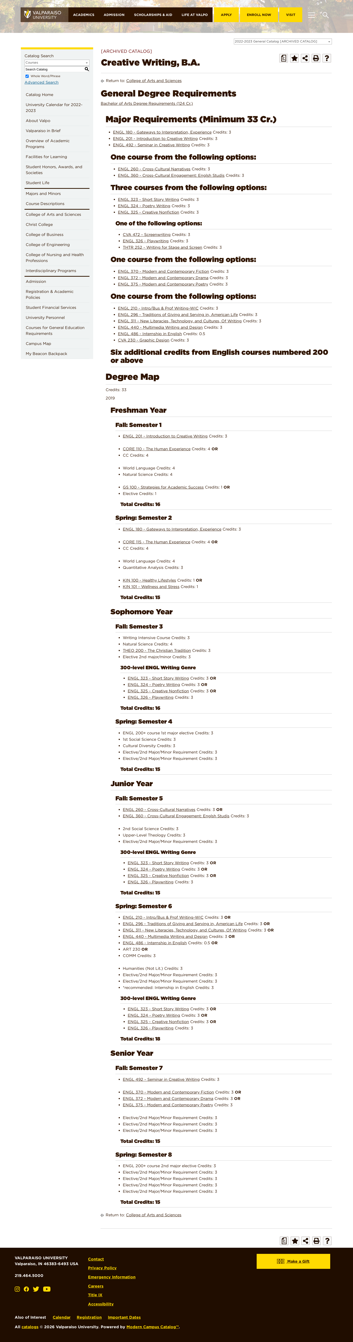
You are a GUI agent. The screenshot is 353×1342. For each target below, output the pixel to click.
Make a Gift (293, 1261)
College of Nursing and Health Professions (55, 257)
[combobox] (283, 41)
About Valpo (38, 120)
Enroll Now (259, 15)
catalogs (30, 1324)
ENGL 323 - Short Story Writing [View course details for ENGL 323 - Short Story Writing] (148, 199)
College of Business (44, 234)
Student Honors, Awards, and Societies (54, 169)
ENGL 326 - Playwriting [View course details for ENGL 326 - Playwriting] (146, 241)
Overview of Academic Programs (48, 143)
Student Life (37, 182)
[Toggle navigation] (311, 14)
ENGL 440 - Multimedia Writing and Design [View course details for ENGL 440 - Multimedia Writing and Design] (160, 327)
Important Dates (124, 1314)
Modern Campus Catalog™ (152, 1324)
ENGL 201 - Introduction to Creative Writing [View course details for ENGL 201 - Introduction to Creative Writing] (155, 138)
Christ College (39, 224)
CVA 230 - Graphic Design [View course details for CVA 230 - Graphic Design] (143, 340)
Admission (114, 15)
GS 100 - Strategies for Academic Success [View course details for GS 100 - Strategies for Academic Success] (163, 487)
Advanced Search (42, 82)
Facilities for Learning (46, 156)
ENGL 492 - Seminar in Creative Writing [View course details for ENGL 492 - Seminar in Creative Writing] (151, 145)
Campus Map (38, 343)
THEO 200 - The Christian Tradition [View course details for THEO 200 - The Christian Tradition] (157, 650)
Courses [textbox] (31, 62)
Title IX (95, 1292)
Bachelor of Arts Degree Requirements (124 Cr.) (147, 103)
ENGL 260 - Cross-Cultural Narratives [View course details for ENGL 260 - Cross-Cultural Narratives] (154, 169)
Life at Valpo (195, 15)
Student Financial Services (51, 307)
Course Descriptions (45, 203)
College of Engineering (48, 244)
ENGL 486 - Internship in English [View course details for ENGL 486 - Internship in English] (150, 333)
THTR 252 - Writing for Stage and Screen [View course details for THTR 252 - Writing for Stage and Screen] (162, 247)
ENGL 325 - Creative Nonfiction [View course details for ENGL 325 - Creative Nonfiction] (148, 212)
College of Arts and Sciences (53, 214)
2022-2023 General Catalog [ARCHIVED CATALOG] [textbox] (276, 41)
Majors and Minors (43, 193)
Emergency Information (112, 1275)
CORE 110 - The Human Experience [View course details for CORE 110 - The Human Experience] (156, 449)
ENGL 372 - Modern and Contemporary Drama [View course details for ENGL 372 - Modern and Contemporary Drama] (163, 277)
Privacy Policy (102, 1266)
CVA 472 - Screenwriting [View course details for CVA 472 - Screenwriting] (147, 234)
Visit (290, 15)
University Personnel (45, 317)
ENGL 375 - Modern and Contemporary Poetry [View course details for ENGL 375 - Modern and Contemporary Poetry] (163, 284)
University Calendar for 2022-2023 (54, 107)
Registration (89, 1314)
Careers (96, 1283)
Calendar (62, 1314)
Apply (226, 15)
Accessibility (101, 1301)
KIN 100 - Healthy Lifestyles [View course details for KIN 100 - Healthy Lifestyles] (149, 580)
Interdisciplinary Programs (51, 270)
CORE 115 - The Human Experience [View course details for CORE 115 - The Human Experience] (156, 541)
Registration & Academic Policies (50, 294)
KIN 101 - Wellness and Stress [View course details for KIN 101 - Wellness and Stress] (151, 586)
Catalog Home (39, 94)
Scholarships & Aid (153, 15)
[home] (44, 14)
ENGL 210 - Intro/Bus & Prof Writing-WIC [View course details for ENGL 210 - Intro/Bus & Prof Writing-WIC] (158, 308)
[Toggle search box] (325, 14)
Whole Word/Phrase (45, 76)
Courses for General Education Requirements (55, 330)
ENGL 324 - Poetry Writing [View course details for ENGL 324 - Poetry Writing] (144, 206)
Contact (96, 1258)
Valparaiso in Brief (43, 130)
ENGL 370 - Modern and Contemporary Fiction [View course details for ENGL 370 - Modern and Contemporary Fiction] (163, 271)
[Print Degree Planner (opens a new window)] (283, 58)
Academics (83, 15)
